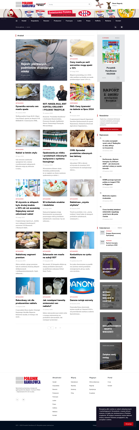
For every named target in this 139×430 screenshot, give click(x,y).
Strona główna (20, 27)
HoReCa (98, 21)
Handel (24, 21)
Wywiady (73, 385)
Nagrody (91, 385)
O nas (109, 382)
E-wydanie (92, 393)
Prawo (88, 21)
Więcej (117, 38)
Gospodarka (35, 21)
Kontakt (118, 21)
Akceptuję (129, 424)
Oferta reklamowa (94, 382)
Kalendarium (74, 382)
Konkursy (73, 389)
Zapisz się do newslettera (110, 129)
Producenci (57, 21)
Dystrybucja (92, 389)
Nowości (46, 21)
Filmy (72, 393)
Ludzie (79, 21)
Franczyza (69, 21)
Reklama (108, 21)
